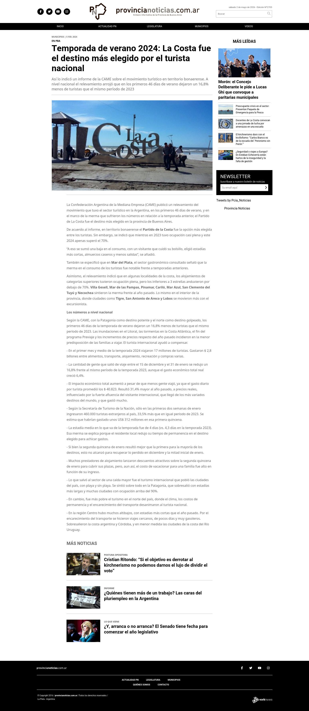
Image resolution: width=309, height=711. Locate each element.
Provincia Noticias (237, 208)
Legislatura (154, 26)
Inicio (60, 26)
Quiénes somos (141, 684)
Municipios (201, 26)
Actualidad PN (107, 26)
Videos (249, 26)
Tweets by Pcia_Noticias (233, 200)
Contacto (163, 684)
